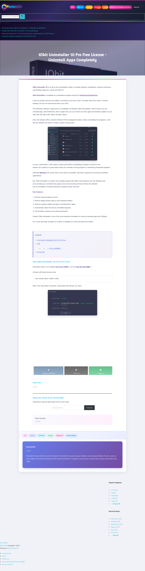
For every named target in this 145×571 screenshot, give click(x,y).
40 (38, 244)
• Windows (114, 495)
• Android (114, 498)
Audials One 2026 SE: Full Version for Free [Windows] (20, 31)
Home (73, 7)
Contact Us (5, 559)
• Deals (113, 493)
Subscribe (89, 408)
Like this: (41, 252)
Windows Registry (71, 435)
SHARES (55, 248)
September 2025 (116, 524)
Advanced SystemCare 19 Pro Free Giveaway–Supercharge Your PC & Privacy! (28, 33)
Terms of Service (7, 564)
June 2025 (114, 532)
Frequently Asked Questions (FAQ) (13, 561)
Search (105, 7)
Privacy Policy (6, 553)
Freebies (97, 7)
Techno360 (3, 543)
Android (89, 7)
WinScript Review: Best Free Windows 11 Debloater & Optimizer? (24, 28)
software (32, 435)
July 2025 (114, 530)
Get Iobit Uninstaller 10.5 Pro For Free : (51, 240)
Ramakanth (30, 446)
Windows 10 (60, 435)
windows (50, 435)
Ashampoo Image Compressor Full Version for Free (19, 36)
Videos (136, 7)
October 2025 (115, 521)
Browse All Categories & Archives (120, 7)
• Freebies (114, 490)
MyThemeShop (12, 548)
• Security (114, 501)
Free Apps (81, 7)
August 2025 (115, 527)
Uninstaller (41, 435)
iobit (25, 435)
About (4, 556)
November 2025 (116, 519)
